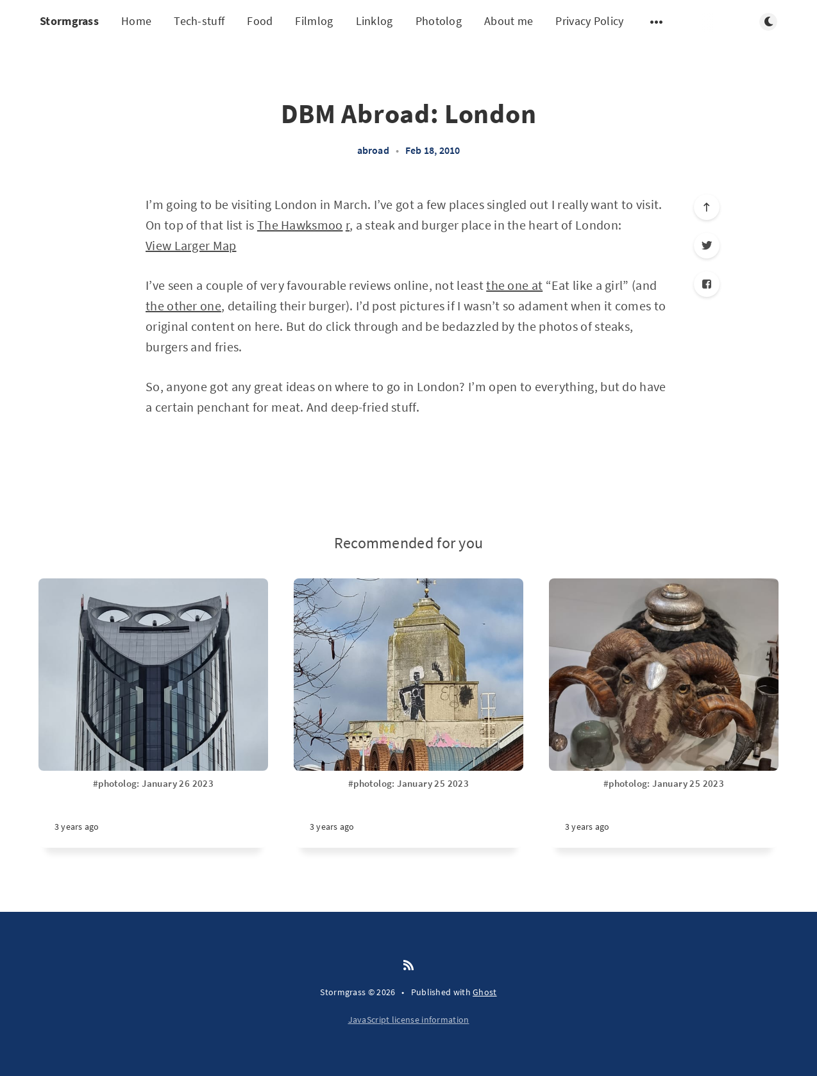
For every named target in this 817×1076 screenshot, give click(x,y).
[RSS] (408, 965)
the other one (183, 306)
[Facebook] (707, 284)
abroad (373, 150)
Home (136, 20)
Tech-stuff (199, 20)
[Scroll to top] (707, 207)
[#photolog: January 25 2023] (408, 812)
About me (508, 20)
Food (260, 20)
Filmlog (314, 20)
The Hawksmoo (300, 225)
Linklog (374, 20)
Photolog (439, 20)
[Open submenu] (656, 22)
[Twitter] (707, 245)
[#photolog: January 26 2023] (153, 812)
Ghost (485, 992)
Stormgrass (69, 20)
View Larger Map (191, 245)
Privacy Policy (589, 20)
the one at (514, 285)
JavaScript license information (408, 1019)
